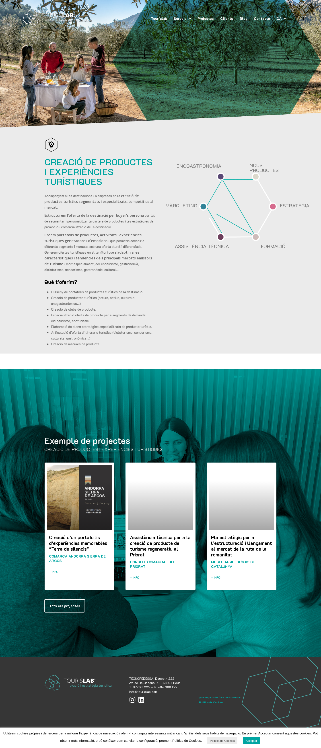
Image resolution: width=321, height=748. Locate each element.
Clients (226, 18)
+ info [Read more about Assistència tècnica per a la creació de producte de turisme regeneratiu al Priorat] (134, 577)
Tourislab (159, 18)
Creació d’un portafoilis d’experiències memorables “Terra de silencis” (78, 543)
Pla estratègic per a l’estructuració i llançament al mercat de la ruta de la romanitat (241, 546)
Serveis (182, 18)
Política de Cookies (211, 702)
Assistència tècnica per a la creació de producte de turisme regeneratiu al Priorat (160, 546)
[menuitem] (281, 18)
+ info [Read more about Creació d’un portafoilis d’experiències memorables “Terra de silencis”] (53, 571)
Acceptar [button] (251, 740)
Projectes (206, 18)
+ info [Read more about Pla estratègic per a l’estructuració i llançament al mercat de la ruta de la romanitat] (215, 577)
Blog (243, 18)
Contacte (262, 18)
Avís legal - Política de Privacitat (220, 697)
